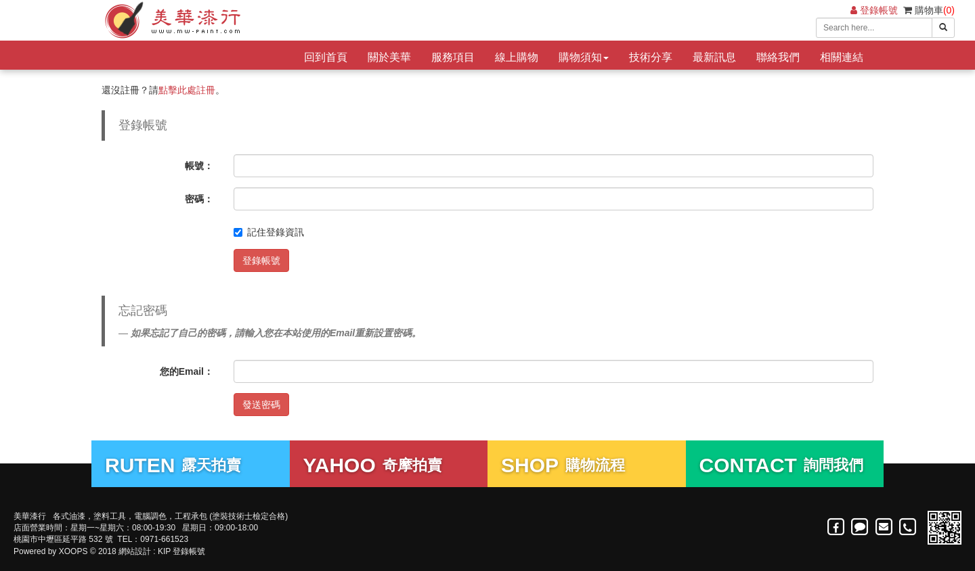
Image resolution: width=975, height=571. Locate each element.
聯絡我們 (778, 57)
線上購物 (516, 57)
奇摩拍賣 (372, 465)
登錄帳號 (874, 10)
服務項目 (453, 57)
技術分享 (650, 57)
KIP (164, 551)
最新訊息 (714, 57)
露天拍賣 (173, 465)
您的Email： (186, 371)
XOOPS (73, 551)
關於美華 (389, 57)
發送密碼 (261, 404)
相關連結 (841, 57)
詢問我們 (781, 465)
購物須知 (584, 57)
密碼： (199, 198)
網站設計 (134, 551)
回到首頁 (325, 57)
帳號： (199, 165)
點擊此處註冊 (186, 90)
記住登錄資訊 (269, 232)
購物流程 (563, 465)
